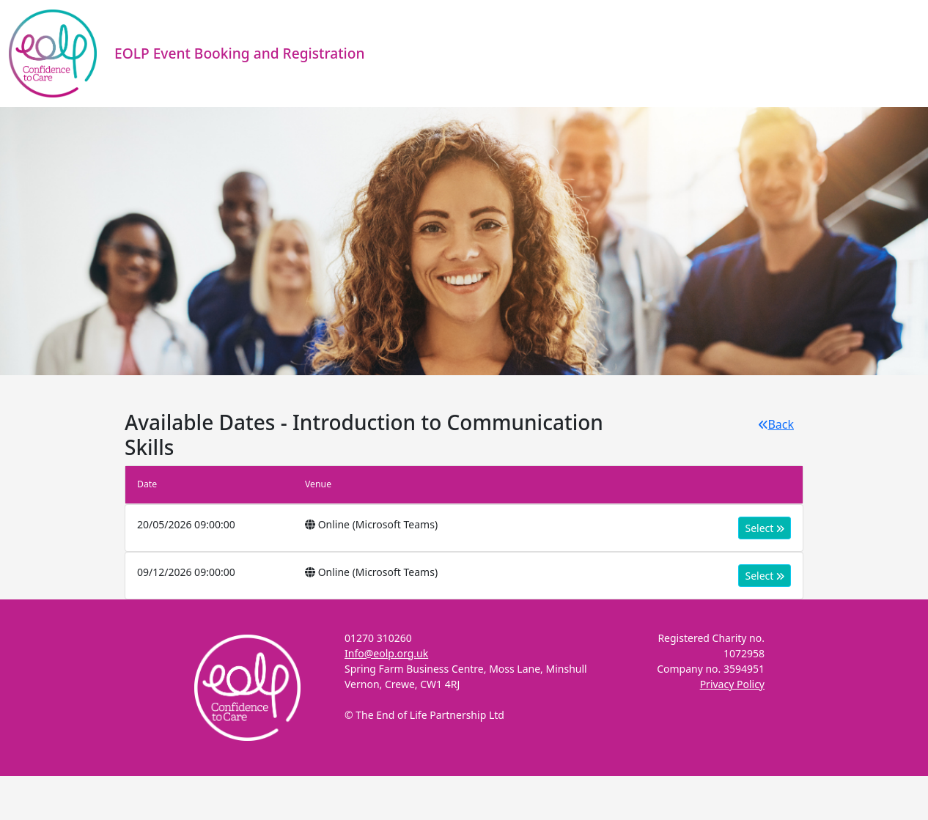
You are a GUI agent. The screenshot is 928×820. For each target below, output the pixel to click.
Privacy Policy (732, 684)
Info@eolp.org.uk (386, 653)
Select (764, 528)
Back (776, 424)
